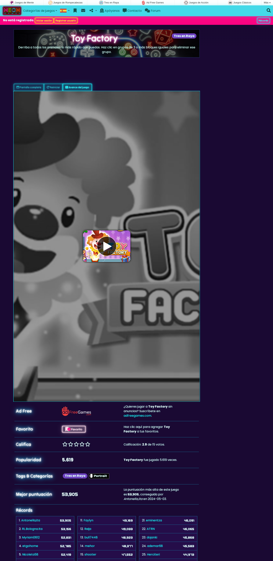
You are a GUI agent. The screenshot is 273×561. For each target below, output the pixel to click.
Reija (87, 529)
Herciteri (153, 554)
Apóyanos (110, 11)
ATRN (151, 529)
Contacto (132, 11)
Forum (152, 11)
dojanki (152, 537)
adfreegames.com (137, 415)
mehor (90, 546)
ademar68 (155, 546)
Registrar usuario (66, 20)
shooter (90, 554)
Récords (263, 20)
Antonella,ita (30, 520)
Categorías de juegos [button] (39, 11)
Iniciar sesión (44, 20)
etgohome (30, 546)
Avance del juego (77, 87)
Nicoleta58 (30, 554)
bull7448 (91, 537)
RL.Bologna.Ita (32, 529)
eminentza (154, 520)
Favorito (73, 429)
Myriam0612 (31, 537)
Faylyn (88, 520)
